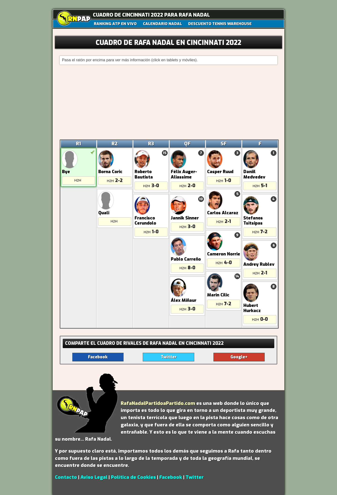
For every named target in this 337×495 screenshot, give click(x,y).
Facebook (170, 477)
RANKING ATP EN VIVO (115, 23)
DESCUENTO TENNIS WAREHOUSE (220, 23)
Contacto (66, 477)
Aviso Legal (94, 477)
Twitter (195, 477)
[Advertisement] (169, 102)
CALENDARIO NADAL (162, 23)
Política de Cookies (133, 477)
